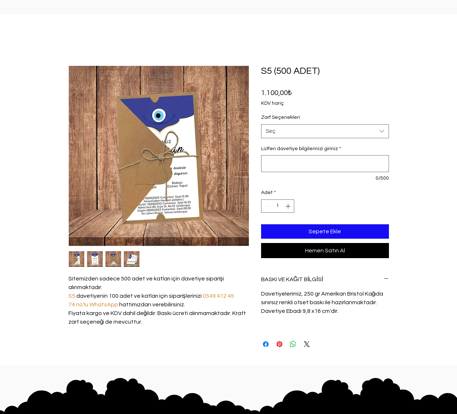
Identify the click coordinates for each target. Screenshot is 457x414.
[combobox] (325, 131)
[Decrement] (266, 206)
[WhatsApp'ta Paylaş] (293, 344)
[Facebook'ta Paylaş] (265, 344)
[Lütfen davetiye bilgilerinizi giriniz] (325, 163)
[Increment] (288, 206)
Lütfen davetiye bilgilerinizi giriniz (301, 148)
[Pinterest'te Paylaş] (279, 344)
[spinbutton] (277, 206)
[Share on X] (307, 344)
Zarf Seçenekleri (280, 117)
